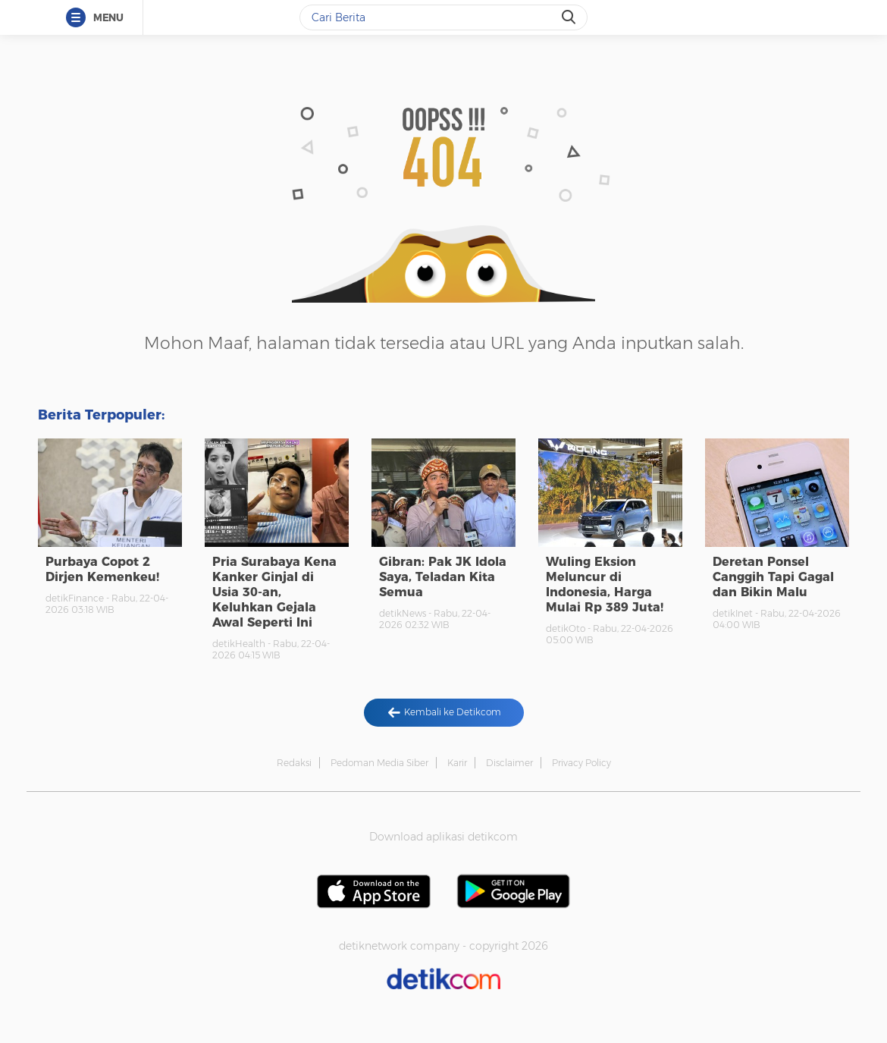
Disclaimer (509, 762)
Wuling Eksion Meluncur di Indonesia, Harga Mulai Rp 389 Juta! (604, 584)
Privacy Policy (581, 762)
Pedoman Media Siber (379, 762)
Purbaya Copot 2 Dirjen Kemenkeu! (102, 569)
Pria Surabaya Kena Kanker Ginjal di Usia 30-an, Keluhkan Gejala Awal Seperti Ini (274, 592)
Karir (457, 762)
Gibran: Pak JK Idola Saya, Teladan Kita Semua (442, 576)
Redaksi (294, 762)
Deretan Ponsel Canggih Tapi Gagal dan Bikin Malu (773, 576)
